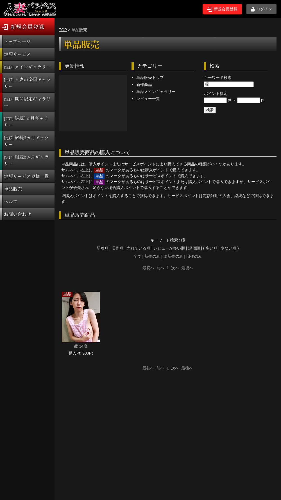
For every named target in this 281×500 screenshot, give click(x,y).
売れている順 (138, 248)
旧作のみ (194, 256)
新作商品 (144, 84)
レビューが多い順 (169, 248)
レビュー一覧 (148, 98)
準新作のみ (173, 256)
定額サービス (17, 54)
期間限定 (27, 102)
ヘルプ (10, 201)
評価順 (194, 248)
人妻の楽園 (27, 82)
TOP (63, 30)
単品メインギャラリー (156, 91)
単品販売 (13, 189)
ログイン (261, 9)
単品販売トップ (150, 77)
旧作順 (117, 248)
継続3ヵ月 (26, 140)
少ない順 (228, 248)
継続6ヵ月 (26, 160)
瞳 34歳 (80, 346)
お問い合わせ (17, 214)
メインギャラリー (27, 66)
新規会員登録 (222, 9)
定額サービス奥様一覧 (26, 176)
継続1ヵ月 (26, 121)
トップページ (17, 41)
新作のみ (152, 256)
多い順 (211, 248)
